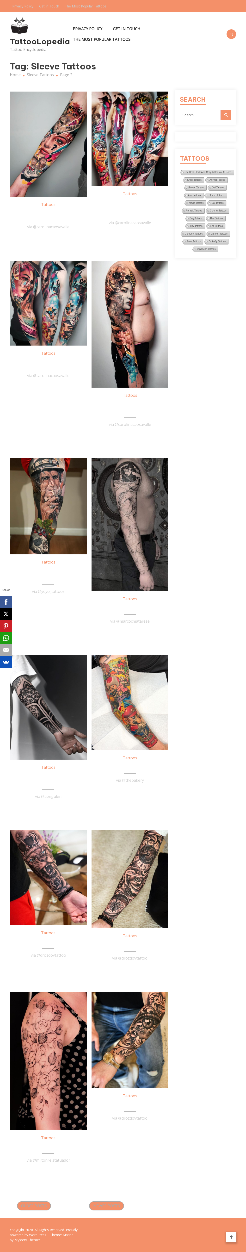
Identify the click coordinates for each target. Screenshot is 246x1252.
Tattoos (48, 204)
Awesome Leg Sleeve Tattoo (48, 574)
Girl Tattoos (218, 187)
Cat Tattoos (217, 203)
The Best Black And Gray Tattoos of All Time (207, 172)
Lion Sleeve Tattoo (48, 941)
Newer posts (106, 1206)
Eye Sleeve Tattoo (130, 1104)
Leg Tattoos (216, 226)
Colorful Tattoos (218, 210)
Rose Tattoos (194, 241)
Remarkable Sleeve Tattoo (130, 407)
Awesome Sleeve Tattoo (130, 607)
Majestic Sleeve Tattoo (130, 944)
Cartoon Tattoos (219, 233)
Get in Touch (49, 6)
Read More (48, 238)
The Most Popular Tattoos (85, 6)
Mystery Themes (27, 1240)
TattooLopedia (35, 41)
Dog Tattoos (196, 218)
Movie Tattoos (196, 203)
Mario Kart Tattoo (130, 766)
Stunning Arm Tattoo (48, 213)
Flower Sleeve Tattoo (48, 1146)
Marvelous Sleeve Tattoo (48, 362)
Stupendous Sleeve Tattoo (130, 206)
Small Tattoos (194, 180)
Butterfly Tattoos (217, 241)
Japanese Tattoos (206, 249)
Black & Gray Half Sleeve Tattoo (48, 779)
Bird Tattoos (216, 218)
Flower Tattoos (196, 187)
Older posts (34, 1206)
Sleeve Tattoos (216, 195)
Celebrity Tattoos (194, 233)
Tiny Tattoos (196, 226)
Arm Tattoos (194, 195)
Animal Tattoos (217, 180)
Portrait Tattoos (194, 210)
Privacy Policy (22, 6)
